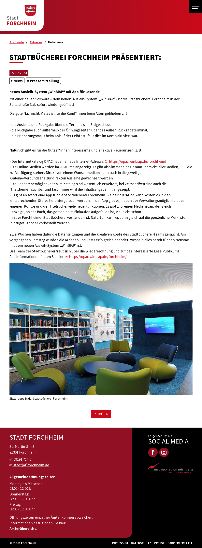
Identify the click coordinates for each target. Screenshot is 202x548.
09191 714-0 (22, 459)
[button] (195, 6)
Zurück (101, 414)
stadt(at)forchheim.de (31, 465)
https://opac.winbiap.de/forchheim (137, 161)
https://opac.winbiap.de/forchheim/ (98, 256)
